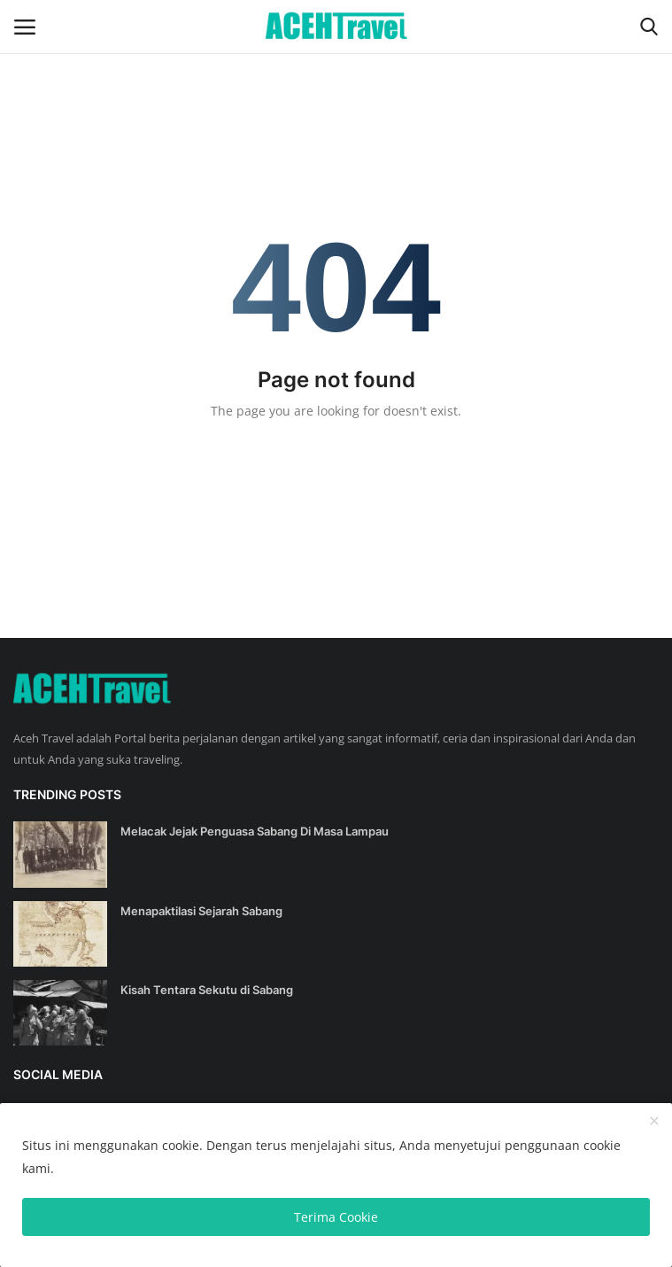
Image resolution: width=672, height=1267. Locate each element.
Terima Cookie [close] (336, 1217)
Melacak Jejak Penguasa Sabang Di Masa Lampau (254, 831)
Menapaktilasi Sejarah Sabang (201, 911)
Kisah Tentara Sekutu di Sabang (206, 990)
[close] (654, 1121)
